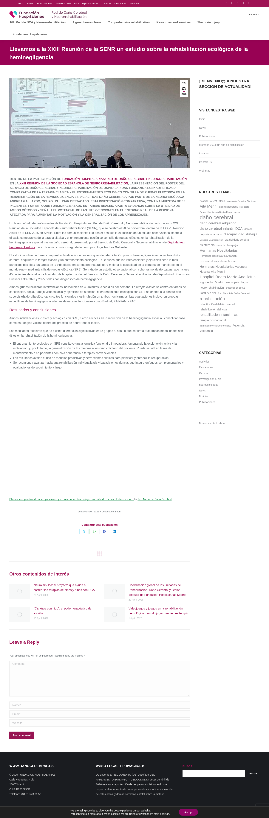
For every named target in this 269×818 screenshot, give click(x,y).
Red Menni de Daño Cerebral (154, 499)
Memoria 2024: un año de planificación (221, 144)
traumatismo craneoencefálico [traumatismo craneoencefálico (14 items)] (215, 325)
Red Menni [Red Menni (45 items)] (208, 293)
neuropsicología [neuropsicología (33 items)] (237, 282)
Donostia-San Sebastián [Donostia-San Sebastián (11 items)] (211, 240)
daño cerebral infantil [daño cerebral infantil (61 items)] (217, 228)
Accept (188, 812)
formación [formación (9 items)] (221, 245)
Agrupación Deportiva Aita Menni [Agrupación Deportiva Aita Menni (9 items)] (241, 201)
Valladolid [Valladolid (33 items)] (206, 331)
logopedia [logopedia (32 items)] (206, 282)
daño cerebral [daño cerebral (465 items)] (216, 217)
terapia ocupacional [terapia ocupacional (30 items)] (213, 320)
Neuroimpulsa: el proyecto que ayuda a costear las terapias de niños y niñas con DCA (64, 588)
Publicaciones (207, 136)
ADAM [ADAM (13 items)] (213, 201)
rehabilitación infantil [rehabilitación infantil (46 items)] (215, 315)
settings (164, 813)
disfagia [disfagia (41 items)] (251, 234)
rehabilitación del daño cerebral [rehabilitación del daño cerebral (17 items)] (217, 304)
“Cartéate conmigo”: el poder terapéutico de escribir (63, 611)
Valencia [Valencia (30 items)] (239, 325)
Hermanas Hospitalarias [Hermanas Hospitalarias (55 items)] (219, 250)
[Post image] (19, 591)
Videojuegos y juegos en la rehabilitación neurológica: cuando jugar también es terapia (158, 611)
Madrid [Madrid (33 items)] (219, 282)
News (202, 127)
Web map (204, 170)
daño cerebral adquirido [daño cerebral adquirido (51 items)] (218, 223)
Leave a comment (111, 511)
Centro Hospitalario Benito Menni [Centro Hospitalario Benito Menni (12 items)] (216, 212)
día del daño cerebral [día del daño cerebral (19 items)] (237, 239)
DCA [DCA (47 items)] (239, 229)
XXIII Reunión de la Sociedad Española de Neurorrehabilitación (73, 183)
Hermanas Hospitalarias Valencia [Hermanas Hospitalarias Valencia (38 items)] (223, 266)
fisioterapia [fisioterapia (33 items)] (207, 245)
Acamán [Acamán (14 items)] (204, 201)
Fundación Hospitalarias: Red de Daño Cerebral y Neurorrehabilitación (124, 179)
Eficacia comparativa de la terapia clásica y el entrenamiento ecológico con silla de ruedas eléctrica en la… (71, 499)
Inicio (202, 119)
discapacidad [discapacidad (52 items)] (234, 234)
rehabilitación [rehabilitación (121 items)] (212, 298)
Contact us (205, 162)
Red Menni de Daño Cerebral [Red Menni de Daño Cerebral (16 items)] (234, 293)
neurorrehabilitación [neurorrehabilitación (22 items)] (212, 287)
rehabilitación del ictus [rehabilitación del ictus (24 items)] (214, 309)
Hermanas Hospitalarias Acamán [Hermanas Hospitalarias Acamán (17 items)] (218, 255)
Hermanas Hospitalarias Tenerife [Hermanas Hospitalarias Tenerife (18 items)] (218, 261)
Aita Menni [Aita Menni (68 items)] (208, 206)
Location (204, 153)
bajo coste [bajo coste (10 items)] (244, 207)
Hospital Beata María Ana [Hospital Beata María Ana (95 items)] (222, 277)
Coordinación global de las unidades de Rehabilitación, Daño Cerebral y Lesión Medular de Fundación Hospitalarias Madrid (157, 590)
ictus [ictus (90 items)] (251, 277)
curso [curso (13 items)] (237, 212)
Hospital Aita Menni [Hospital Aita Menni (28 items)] (212, 271)
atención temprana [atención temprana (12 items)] (228, 207)
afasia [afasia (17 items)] (222, 201)
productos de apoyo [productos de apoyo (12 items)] (235, 288)
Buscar (253, 773)
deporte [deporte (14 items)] (248, 229)
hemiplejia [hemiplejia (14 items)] (232, 245)
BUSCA (187, 766)
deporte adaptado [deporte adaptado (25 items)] (211, 234)
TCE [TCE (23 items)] (235, 314)
